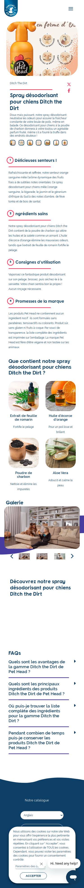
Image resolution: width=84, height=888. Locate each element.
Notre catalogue (37, 800)
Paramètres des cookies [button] (30, 866)
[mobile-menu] (69, 9)
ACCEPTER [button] (33, 876)
